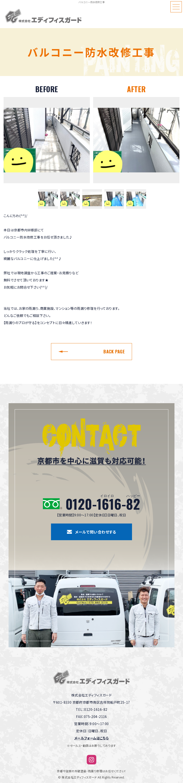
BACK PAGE (114, 351)
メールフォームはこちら (91, 738)
